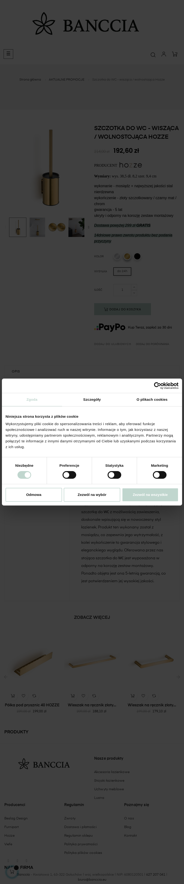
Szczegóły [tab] (92, 399)
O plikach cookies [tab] (152, 399)
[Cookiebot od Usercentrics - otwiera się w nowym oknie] (157, 385)
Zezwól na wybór (92, 495)
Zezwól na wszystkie (150, 495)
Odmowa (33, 495)
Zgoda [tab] (32, 399)
